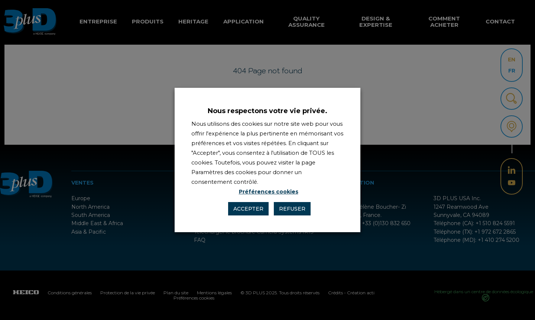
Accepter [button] (248, 208)
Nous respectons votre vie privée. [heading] (267, 111)
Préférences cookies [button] (268, 191)
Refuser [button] (292, 208)
